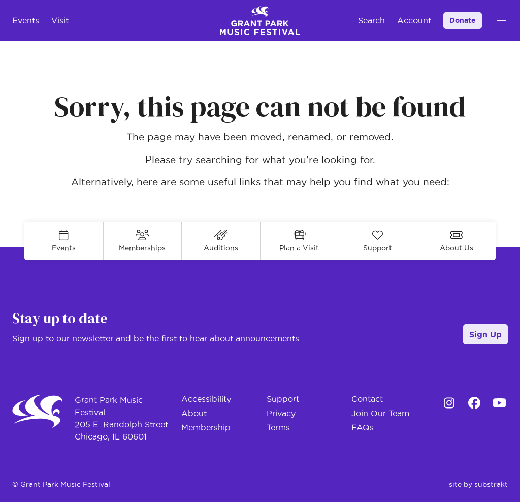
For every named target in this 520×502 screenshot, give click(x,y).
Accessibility (206, 398)
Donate (462, 20)
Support (283, 398)
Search (371, 20)
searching (219, 159)
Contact (367, 398)
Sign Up (485, 334)
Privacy (281, 413)
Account (414, 20)
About (194, 413)
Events (25, 20)
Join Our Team (380, 413)
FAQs (362, 427)
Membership (206, 427)
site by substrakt (478, 484)
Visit (60, 20)
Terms (278, 427)
